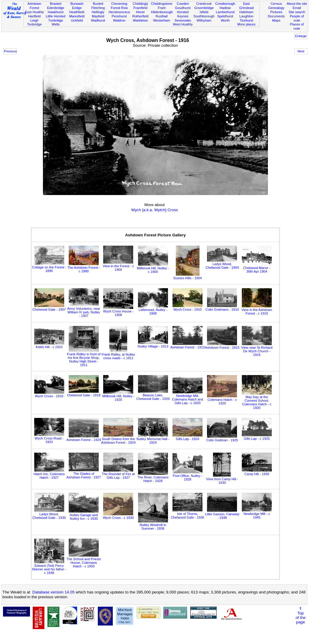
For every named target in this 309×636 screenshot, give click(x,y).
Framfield (140, 8)
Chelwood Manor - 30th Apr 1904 (257, 267)
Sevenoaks (183, 20)
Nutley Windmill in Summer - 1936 (153, 524)
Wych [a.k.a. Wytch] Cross (154, 210)
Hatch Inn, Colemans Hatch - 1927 (49, 474)
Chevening (119, 3)
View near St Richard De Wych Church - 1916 (256, 349)
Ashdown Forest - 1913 (187, 345)
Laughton (246, 16)
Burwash (76, 3)
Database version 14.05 (53, 592)
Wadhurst (98, 20)
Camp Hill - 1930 (257, 472)
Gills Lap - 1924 (187, 437)
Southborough (204, 16)
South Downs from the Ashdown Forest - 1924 (118, 438)
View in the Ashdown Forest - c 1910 (257, 309)
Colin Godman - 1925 (222, 438)
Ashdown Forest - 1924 (84, 438)
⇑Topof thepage (300, 615)
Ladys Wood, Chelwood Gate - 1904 (222, 264)
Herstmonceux (119, 12)
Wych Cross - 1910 (187, 307)
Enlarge (301, 36)
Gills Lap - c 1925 (257, 436)
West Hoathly (183, 24)
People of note (297, 18)
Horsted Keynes (183, 14)
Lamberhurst (225, 12)
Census (276, 3)
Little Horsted (55, 16)
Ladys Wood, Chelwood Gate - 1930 (49, 514)
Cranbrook (204, 3)
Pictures (276, 12)
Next (301, 51)
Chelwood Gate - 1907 (49, 307)
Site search (297, 12)
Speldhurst (225, 16)
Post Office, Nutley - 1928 (187, 475)
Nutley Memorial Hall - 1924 (152, 438)
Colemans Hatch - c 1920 (222, 399)
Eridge (77, 8)
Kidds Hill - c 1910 (49, 345)
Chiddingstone (161, 3)
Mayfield (98, 16)
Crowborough (225, 3)
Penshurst (119, 16)
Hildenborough (161, 12)
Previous (10, 51)
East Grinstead (246, 6)
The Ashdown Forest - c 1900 (84, 267)
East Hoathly (34, 12)
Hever (140, 12)
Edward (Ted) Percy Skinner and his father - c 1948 (49, 567)
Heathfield (76, 12)
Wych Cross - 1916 (49, 394)
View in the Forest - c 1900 (118, 266)
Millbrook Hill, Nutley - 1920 (118, 396)
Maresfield (76, 16)
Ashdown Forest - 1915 (222, 345)
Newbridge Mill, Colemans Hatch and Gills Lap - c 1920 (187, 397)
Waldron (119, 20)
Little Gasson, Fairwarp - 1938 (222, 514)
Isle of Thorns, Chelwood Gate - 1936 (187, 513)
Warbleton (140, 20)
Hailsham (246, 12)
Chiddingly (140, 3)
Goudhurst (182, 8)
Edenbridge (55, 8)
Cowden (183, 3)
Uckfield (77, 20)
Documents (276, 16)
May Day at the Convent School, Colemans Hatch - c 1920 (257, 401)
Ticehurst (246, 20)
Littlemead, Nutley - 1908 (153, 309)
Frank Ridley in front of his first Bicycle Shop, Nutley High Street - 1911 (83, 358)
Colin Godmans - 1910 (222, 307)
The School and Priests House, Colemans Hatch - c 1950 (84, 561)
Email (297, 8)
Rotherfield (140, 16)
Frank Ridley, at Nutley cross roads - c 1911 (118, 354)
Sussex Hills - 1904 (187, 276)
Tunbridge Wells (55, 22)
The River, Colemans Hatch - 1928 (153, 477)
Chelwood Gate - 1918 (83, 393)
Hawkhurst (55, 12)
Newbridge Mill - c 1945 (257, 513)
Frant (162, 8)
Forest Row (119, 8)
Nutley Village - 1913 (153, 344)
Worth (225, 20)
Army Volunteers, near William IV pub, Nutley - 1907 (83, 310)
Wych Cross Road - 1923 (49, 438)
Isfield (204, 12)
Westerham (161, 20)
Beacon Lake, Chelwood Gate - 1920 (153, 395)
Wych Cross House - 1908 (118, 311)
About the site (296, 3)
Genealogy (276, 8)
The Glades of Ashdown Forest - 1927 (84, 473)
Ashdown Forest (34, 6)
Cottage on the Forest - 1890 (49, 267)
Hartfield (34, 16)
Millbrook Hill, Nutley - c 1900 (153, 268)
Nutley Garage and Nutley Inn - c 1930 (84, 515)
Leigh (34, 20)
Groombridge (204, 8)
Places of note (297, 26)
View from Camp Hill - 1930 (222, 479)
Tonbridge (34, 24)
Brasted (55, 3)
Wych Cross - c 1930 (118, 515)
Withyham (203, 20)
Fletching (98, 8)
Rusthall (162, 16)
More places (246, 24)
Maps (276, 20)
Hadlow (225, 8)
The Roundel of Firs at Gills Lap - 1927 (118, 474)
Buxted (98, 3)
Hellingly (98, 12)
